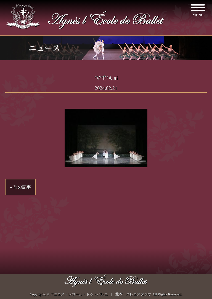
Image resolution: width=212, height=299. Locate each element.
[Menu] (198, 10)
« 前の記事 (20, 187)
